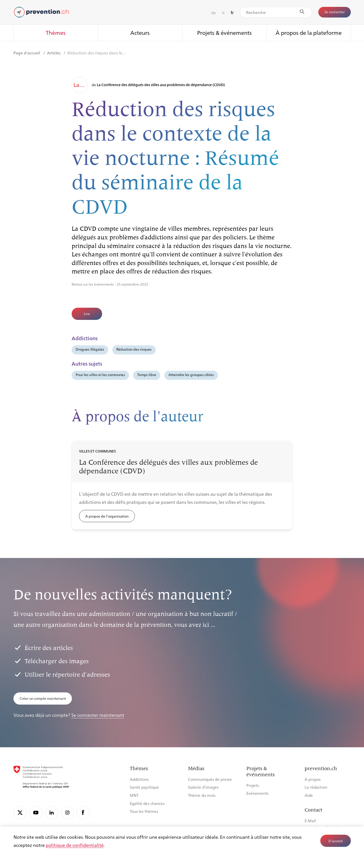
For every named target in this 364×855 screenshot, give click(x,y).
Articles (54, 52)
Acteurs (140, 32)
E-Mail (310, 820)
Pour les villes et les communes (100, 374)
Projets (252, 785)
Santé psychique (144, 787)
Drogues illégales (90, 349)
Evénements (257, 793)
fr (232, 12)
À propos (313, 779)
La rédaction (316, 787)
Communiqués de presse (210, 779)
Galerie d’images (203, 787)
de (213, 12)
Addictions (139, 779)
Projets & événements (224, 32)
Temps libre (146, 374)
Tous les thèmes (144, 811)
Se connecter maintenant (97, 715)
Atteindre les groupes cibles (191, 374)
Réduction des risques (134, 349)
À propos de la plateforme (309, 32)
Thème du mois (201, 795)
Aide (309, 795)
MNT (134, 795)
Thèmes (56, 32)
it (223, 12)
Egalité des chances (147, 803)
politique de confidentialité (75, 845)
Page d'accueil (27, 52)
